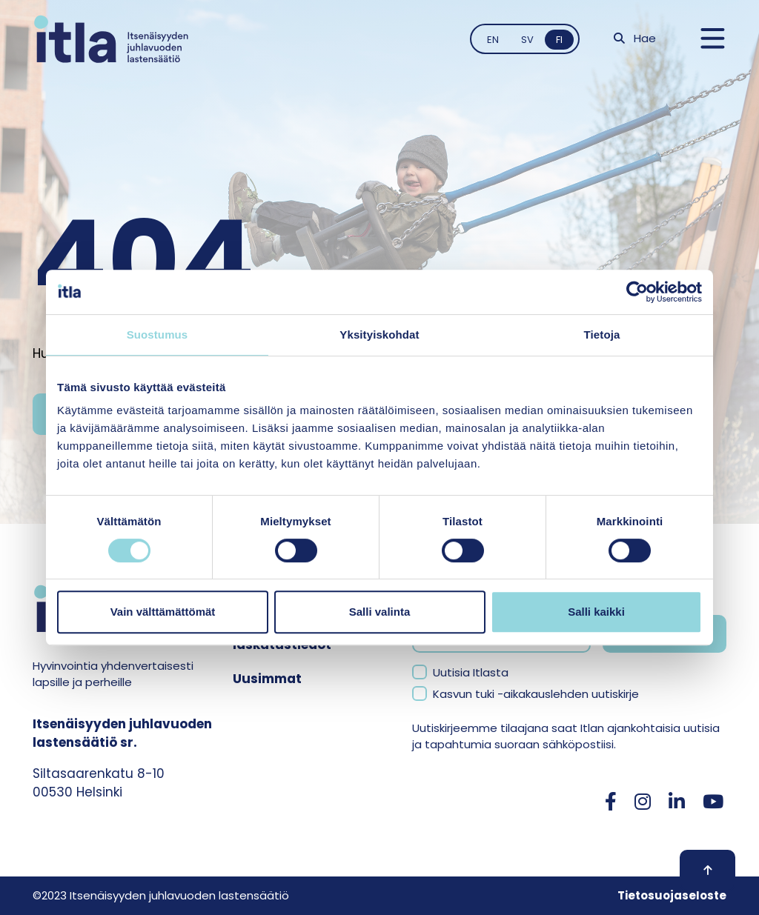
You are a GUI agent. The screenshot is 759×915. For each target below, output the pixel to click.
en (493, 40)
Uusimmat (267, 679)
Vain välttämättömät (163, 611)
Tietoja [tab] (602, 334)
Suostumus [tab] (157, 334)
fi (559, 40)
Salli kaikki (596, 611)
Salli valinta (380, 611)
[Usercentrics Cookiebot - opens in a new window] (637, 292)
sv (527, 40)
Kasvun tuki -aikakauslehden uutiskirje (536, 694)
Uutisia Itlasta (470, 672)
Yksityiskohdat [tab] (379, 334)
